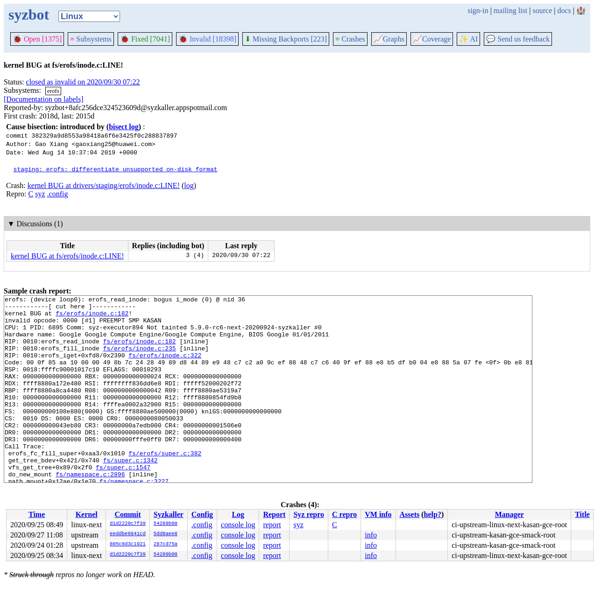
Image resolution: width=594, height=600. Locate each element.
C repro (344, 514)
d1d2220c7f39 (128, 524)
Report (274, 514)
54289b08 (165, 524)
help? (432, 514)
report (272, 525)
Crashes (350, 39)
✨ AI (468, 39)
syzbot (28, 14)
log (188, 185)
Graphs (389, 39)
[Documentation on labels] (44, 99)
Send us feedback (518, 39)
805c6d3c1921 (128, 544)
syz (40, 194)
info (371, 535)
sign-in (477, 10)
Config (202, 514)
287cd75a (165, 544)
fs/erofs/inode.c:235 (139, 359)
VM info (378, 514)
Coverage (432, 39)
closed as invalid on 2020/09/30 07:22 (83, 82)
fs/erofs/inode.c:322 (164, 367)
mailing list (510, 10)
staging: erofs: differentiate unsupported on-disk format (116, 169)
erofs (53, 90)
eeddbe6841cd (128, 534)
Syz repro (308, 514)
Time (36, 514)
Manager (509, 514)
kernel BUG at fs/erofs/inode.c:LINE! (67, 256)
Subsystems (91, 39)
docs (564, 10)
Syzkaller (169, 514)
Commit (127, 514)
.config (57, 194)
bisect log (124, 127)
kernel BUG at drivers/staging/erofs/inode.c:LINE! (104, 185)
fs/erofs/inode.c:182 (92, 317)
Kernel (87, 514)
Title (582, 514)
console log (238, 525)
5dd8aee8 (165, 534)
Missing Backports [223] (286, 39)
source (542, 10)
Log (238, 514)
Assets (410, 514)
